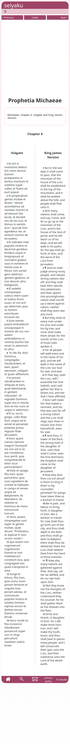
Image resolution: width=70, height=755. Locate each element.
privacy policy (48, 679)
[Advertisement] (35, 58)
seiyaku (13, 5)
